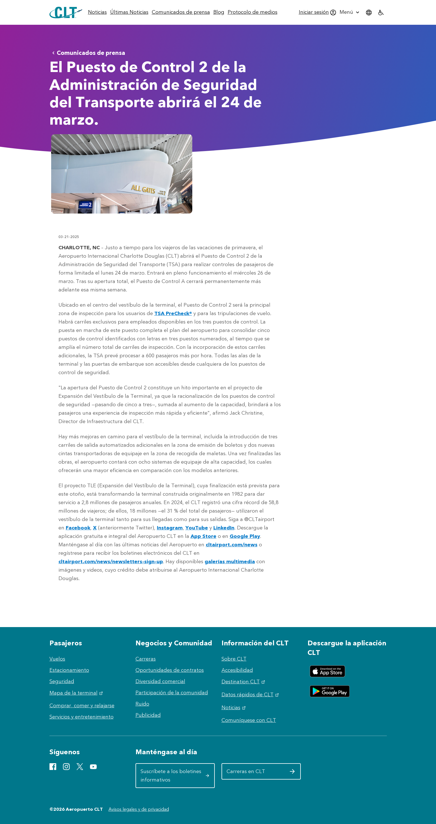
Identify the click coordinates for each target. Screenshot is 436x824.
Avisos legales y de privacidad (139, 809)
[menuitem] (97, 12)
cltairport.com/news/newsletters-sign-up (110, 561)
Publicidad (148, 715)
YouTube (197, 528)
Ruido (142, 704)
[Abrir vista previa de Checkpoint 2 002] (121, 174)
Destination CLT (244, 682)
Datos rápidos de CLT (251, 694)
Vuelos (57, 659)
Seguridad (61, 681)
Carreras (145, 659)
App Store (203, 536)
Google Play (245, 536)
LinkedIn (223, 528)
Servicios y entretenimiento (81, 717)
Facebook (78, 528)
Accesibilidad (237, 670)
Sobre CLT (234, 659)
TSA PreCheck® (173, 313)
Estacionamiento (69, 670)
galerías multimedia (230, 561)
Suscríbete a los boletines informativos (175, 775)
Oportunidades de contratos (169, 670)
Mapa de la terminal (76, 693)
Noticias (234, 707)
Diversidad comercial (160, 681)
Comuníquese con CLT (249, 720)
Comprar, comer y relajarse (81, 705)
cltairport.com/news (231, 545)
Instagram (170, 528)
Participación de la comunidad (171, 693)
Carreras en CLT (261, 773)
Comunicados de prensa (87, 52)
